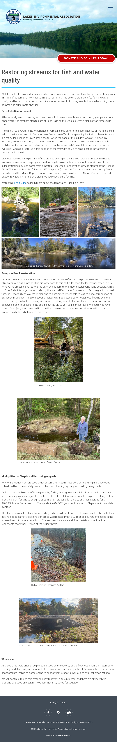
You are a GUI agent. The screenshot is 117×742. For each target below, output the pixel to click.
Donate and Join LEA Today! (86, 58)
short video (20, 182)
